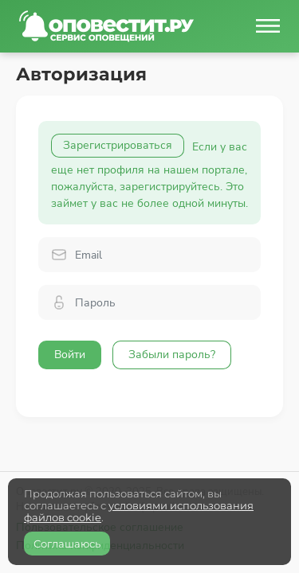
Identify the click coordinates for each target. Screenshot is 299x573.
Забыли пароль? (171, 354)
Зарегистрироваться (117, 145)
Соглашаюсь (66, 543)
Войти (69, 354)
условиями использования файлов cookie (139, 511)
